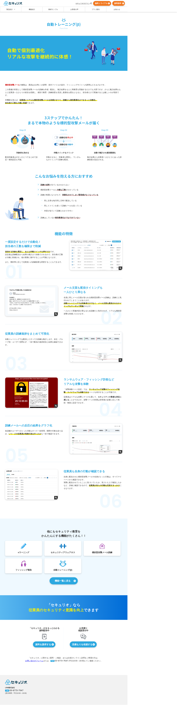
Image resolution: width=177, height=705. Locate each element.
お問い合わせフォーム (34, 661)
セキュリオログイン (83, 3)
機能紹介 (32, 9)
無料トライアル (101, 3)
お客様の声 (74, 9)
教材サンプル (53, 9)
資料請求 (117, 3)
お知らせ (117, 9)
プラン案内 (96, 9)
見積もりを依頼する (82, 644)
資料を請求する (43, 644)
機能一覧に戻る (63, 581)
